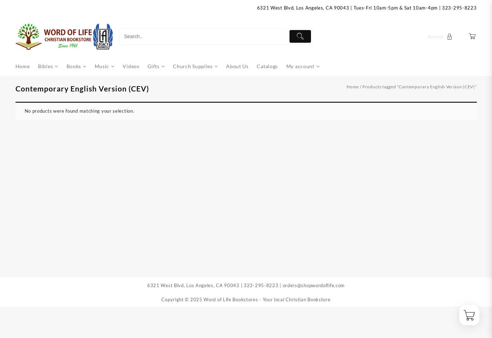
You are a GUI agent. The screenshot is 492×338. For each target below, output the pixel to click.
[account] (441, 36)
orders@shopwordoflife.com (314, 285)
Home (353, 86)
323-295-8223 (459, 8)
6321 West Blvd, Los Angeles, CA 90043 (303, 8)
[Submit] (300, 36)
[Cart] (472, 36)
